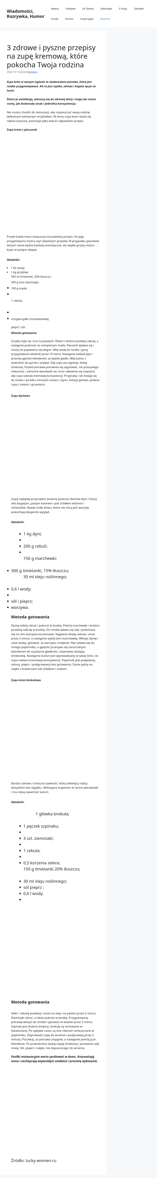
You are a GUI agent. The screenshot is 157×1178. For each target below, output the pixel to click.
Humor (69, 18)
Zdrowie (139, 8)
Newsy (55, 8)
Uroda (54, 18)
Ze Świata (88, 8)
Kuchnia (105, 18)
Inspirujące (87, 18)
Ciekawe (71, 8)
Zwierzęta (106, 8)
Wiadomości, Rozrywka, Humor (26, 13)
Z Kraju (123, 8)
